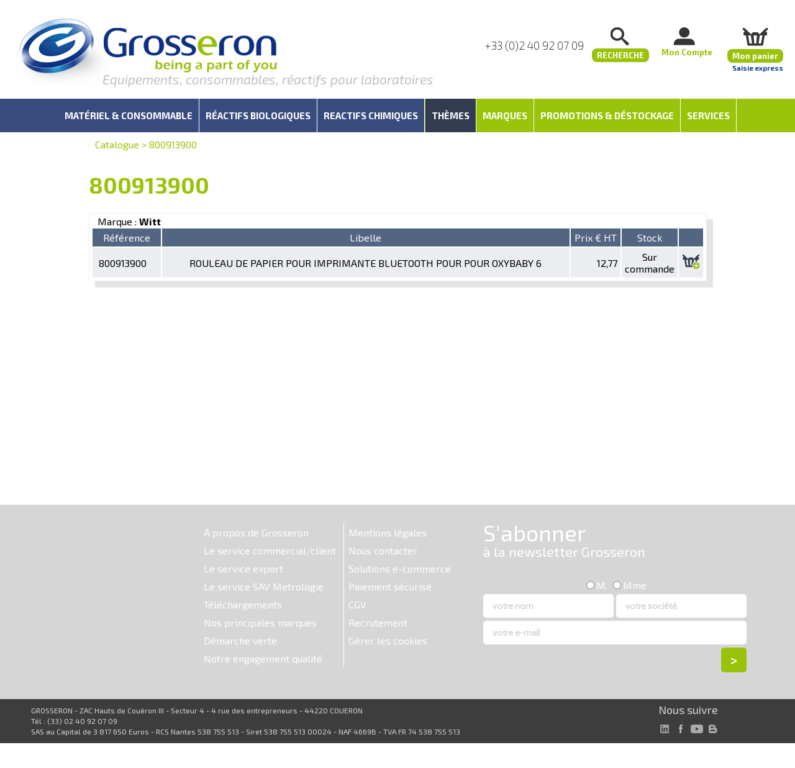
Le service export (243, 568)
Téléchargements (243, 604)
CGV (357, 604)
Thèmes (451, 115)
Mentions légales (387, 532)
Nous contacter (382, 550)
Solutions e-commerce (399, 568)
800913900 (173, 144)
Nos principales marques (260, 622)
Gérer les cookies (387, 640)
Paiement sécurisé (390, 586)
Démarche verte (240, 640)
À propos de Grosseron (256, 532)
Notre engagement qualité (263, 658)
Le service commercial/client (270, 550)
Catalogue (117, 144)
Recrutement (377, 622)
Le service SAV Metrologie (264, 586)
